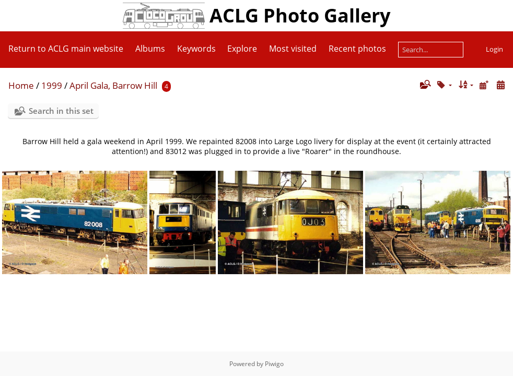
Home (21, 85)
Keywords (196, 48)
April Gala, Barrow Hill (113, 85)
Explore (242, 48)
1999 (51, 85)
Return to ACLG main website (65, 48)
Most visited (293, 48)
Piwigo (274, 363)
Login (494, 49)
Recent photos (357, 48)
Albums (150, 48)
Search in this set (61, 110)
